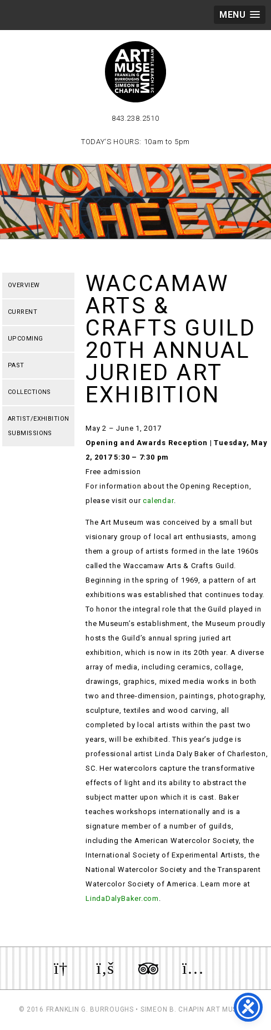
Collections (29, 392)
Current (22, 312)
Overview (24, 285)
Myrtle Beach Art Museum (135, 71)
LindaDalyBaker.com (122, 898)
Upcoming (25, 338)
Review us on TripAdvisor (148, 968)
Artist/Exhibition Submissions (38, 426)
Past (16, 365)
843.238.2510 (135, 118)
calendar (158, 500)
